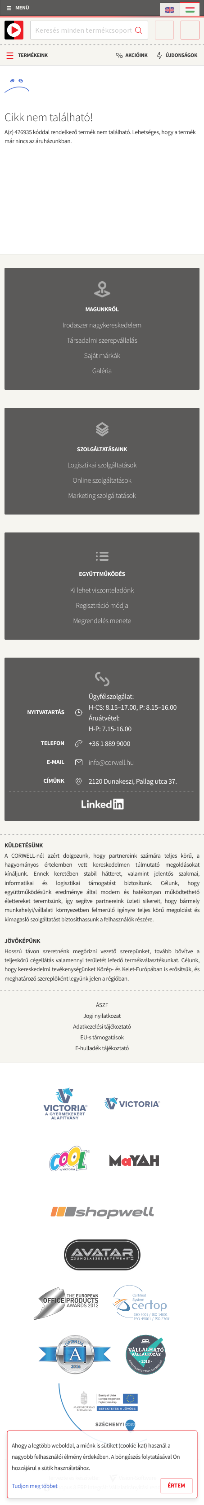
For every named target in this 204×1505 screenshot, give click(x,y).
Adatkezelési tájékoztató (102, 1026)
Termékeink (33, 55)
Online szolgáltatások (102, 480)
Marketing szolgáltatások (102, 495)
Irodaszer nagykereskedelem (102, 325)
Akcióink (136, 55)
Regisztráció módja (102, 605)
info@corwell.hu (111, 762)
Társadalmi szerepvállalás (102, 340)
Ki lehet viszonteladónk (102, 590)
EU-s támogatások (102, 1037)
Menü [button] (22, 7)
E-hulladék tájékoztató (102, 1048)
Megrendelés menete (102, 620)
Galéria (102, 370)
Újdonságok (181, 55)
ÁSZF (102, 1005)
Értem (176, 1485)
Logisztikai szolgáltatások (102, 465)
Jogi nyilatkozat (102, 1016)
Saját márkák (102, 355)
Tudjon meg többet (34, 1486)
